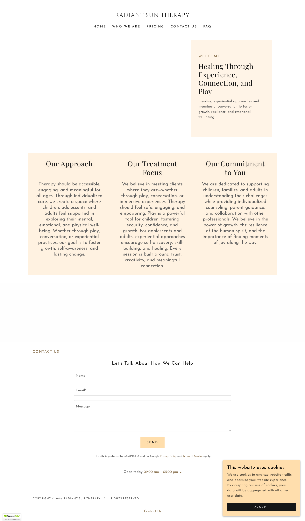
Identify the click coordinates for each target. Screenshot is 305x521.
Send (152, 442)
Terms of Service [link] (193, 456)
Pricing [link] (155, 26)
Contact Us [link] (184, 26)
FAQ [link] (207, 26)
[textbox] (152, 376)
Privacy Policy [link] (168, 456)
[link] (153, 16)
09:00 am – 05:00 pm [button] (161, 472)
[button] (179, 472)
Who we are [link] (126, 26)
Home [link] (100, 26)
